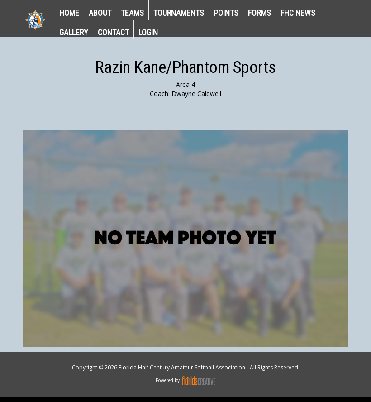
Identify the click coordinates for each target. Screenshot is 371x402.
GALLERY (73, 32)
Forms (259, 13)
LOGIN (148, 32)
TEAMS (132, 13)
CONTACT (113, 32)
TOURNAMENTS (178, 13)
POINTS (226, 13)
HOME (69, 13)
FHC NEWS (298, 13)
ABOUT (100, 13)
